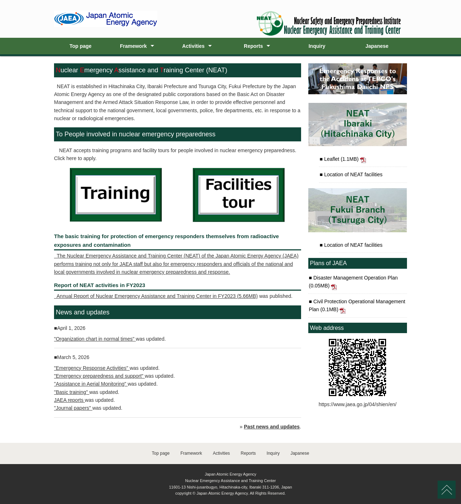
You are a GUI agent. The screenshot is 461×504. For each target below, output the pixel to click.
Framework (133, 46)
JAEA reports (69, 400)
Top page (80, 46)
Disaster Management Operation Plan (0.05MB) (353, 282)
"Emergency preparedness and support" (99, 376)
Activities (193, 46)
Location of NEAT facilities (352, 174)
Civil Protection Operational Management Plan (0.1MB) (357, 306)
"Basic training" (71, 392)
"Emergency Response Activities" (92, 368)
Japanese (377, 46)
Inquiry (317, 46)
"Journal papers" (73, 408)
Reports (253, 46)
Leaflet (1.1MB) (344, 159)
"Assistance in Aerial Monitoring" (90, 384)
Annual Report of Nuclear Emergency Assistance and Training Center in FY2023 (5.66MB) (156, 296)
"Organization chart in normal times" (95, 339)
